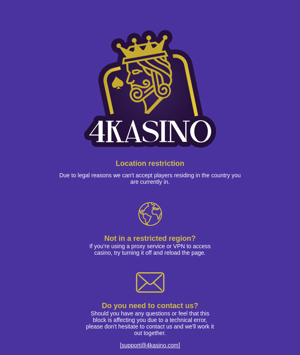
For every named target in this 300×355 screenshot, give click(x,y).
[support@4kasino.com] (150, 345)
